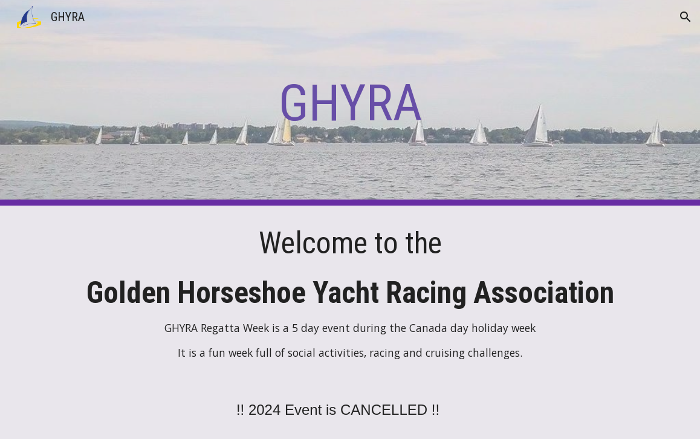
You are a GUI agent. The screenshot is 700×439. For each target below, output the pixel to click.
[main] (350, 103)
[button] (685, 16)
